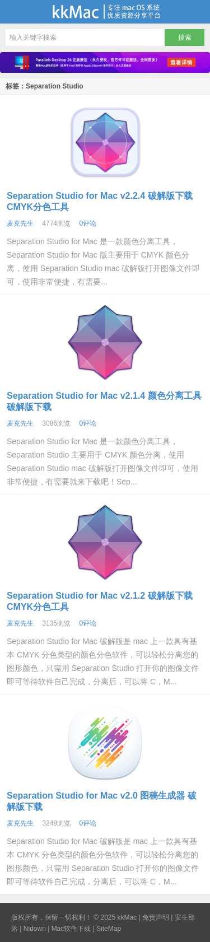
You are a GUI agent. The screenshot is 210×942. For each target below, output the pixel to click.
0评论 (87, 223)
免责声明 (155, 917)
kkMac (105, 12)
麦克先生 (20, 223)
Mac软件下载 (71, 928)
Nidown (35, 928)
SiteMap (108, 928)
